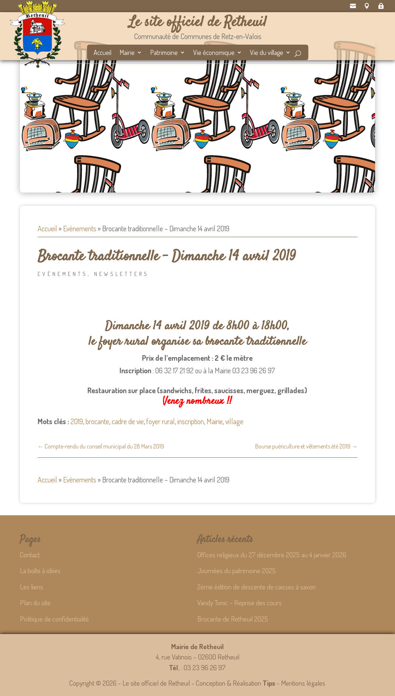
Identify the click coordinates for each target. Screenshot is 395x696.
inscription (190, 421)
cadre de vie (128, 421)
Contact (30, 554)
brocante (97, 421)
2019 (76, 421)
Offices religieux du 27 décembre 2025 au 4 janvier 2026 (271, 554)
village (234, 421)
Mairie (127, 53)
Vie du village (266, 53)
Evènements (79, 228)
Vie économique (214, 53)
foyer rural (160, 421)
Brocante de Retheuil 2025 (232, 618)
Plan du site (35, 602)
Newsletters (121, 274)
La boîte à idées (40, 570)
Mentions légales (303, 683)
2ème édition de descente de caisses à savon (256, 586)
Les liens (31, 586)
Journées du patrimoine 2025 (236, 570)
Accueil (102, 53)
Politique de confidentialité (54, 618)
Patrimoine (164, 53)
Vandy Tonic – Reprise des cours (239, 602)
